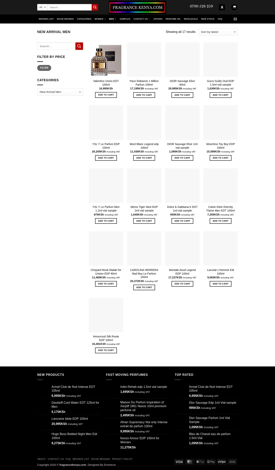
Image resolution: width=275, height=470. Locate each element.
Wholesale (191, 19)
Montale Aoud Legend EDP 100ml (182, 271)
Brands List (46, 19)
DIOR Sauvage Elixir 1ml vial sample (182, 146)
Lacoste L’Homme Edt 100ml (220, 271)
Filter (44, 67)
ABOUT (41, 459)
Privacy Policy (122, 459)
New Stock (207, 19)
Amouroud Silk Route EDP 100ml (106, 338)
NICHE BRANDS (65, 19)
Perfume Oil (173, 19)
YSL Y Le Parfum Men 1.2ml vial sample (106, 208)
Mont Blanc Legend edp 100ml (144, 146)
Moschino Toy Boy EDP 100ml (220, 146)
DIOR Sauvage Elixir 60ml (182, 82)
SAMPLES (125, 19)
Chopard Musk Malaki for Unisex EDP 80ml (106, 271)
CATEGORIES (84, 19)
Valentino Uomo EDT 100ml (106, 82)
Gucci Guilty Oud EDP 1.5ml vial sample (220, 82)
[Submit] (95, 7)
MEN (112, 19)
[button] (222, 7)
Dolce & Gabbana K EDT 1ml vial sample (182, 208)
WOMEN (100, 19)
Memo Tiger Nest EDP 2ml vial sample (144, 208)
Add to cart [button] (106, 95)
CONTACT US (56, 459)
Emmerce (110, 464)
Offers (158, 19)
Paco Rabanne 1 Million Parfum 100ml (144, 82)
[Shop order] (218, 32)
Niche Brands (100, 459)
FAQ (220, 19)
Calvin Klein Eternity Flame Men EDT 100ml (220, 208)
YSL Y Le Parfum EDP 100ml (106, 146)
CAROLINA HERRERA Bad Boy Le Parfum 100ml (144, 273)
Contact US (141, 19)
